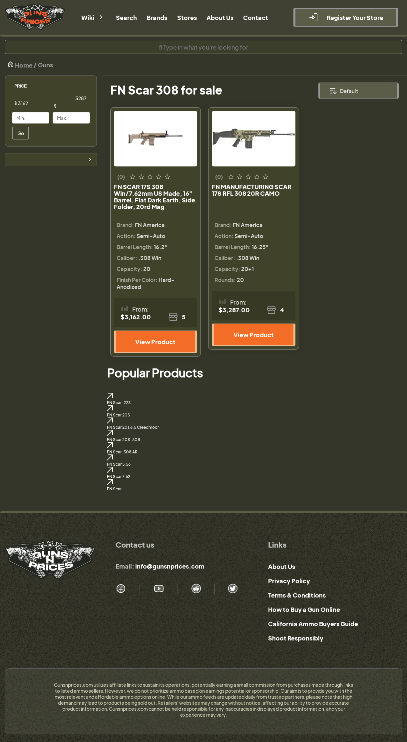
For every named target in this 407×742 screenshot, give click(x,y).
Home (20, 65)
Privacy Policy (289, 581)
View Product (155, 342)
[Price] (35, 103)
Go (20, 133)
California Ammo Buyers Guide (313, 623)
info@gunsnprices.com (169, 566)
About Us (281, 566)
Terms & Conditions (297, 595)
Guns (45, 65)
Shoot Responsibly (295, 638)
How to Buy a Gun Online (304, 609)
